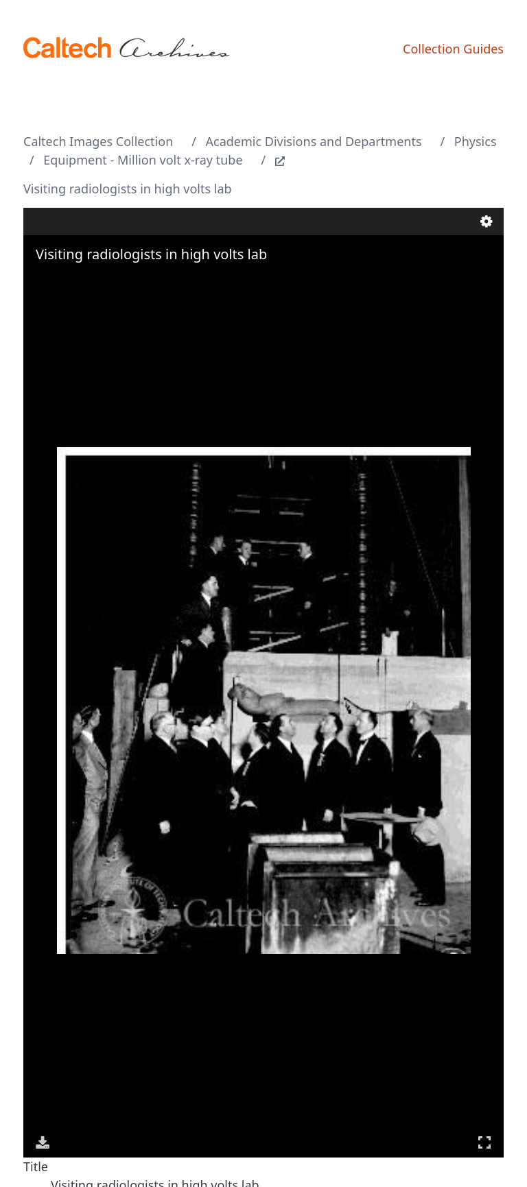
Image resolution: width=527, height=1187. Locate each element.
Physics (475, 141)
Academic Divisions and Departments (314, 141)
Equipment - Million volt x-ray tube (142, 160)
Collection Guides (453, 48)
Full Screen (484, 1142)
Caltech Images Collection (98, 141)
